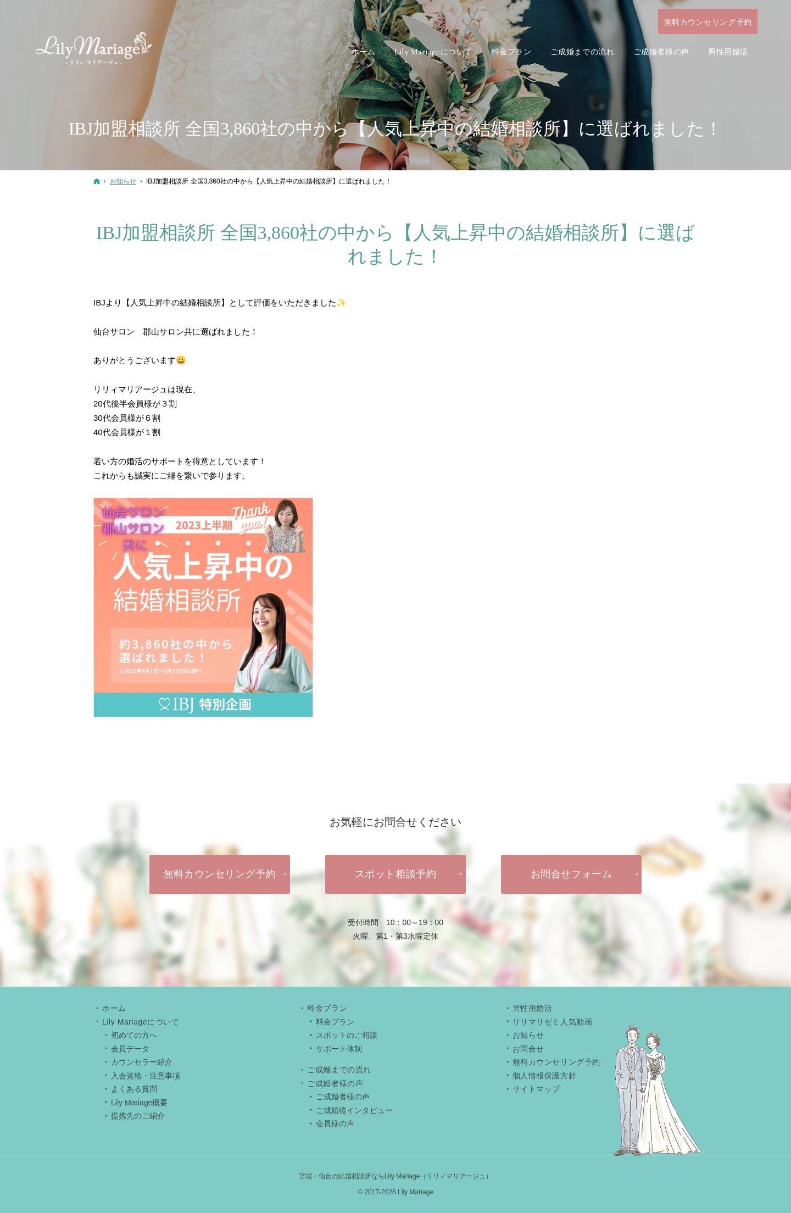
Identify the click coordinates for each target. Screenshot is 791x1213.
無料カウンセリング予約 (556, 1062)
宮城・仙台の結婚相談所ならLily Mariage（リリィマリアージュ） (396, 1176)
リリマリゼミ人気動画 (553, 1021)
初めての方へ (134, 1035)
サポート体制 (339, 1048)
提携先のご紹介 (138, 1115)
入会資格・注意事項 (145, 1075)
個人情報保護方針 (544, 1075)
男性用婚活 (533, 1008)
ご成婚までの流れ (339, 1069)
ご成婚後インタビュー (354, 1110)
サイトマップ (536, 1088)
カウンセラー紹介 (141, 1062)
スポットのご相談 (346, 1035)
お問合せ (528, 1048)
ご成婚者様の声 (343, 1096)
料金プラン (335, 1021)
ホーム (114, 1008)
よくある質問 (134, 1088)
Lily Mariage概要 (139, 1102)
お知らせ (528, 1035)
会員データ (130, 1048)
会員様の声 (335, 1123)
